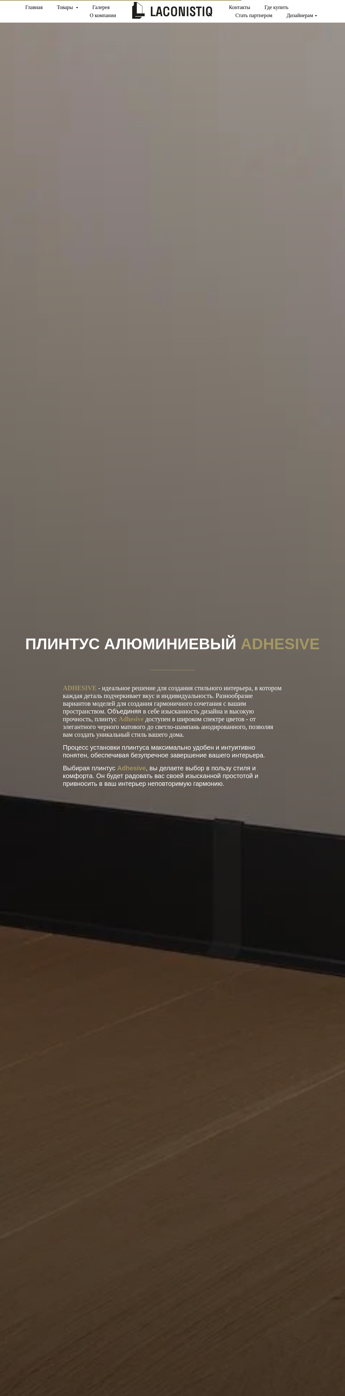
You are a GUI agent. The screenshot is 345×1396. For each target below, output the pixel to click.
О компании (103, 15)
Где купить (276, 7)
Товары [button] (65, 7)
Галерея (101, 7)
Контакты (239, 7)
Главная (34, 7)
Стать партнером (253, 15)
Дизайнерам (300, 15)
